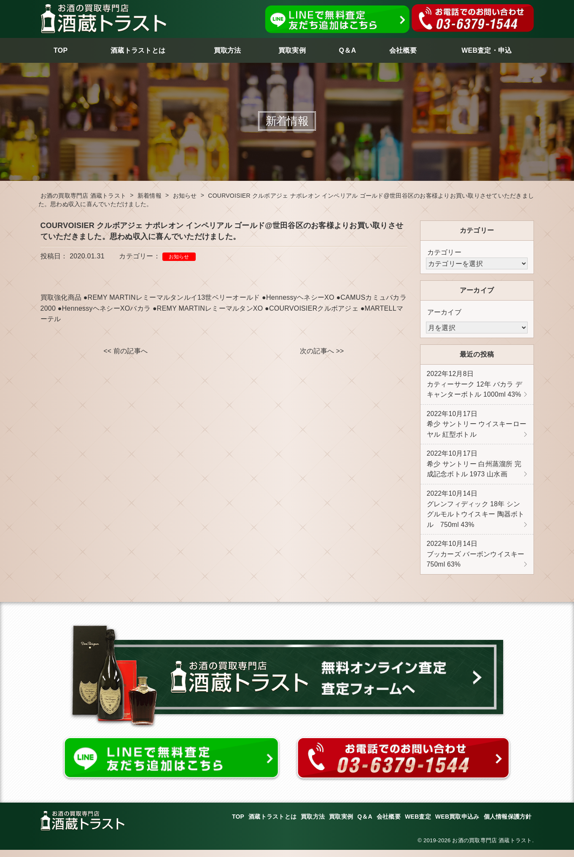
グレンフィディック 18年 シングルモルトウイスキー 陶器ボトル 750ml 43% (476, 514)
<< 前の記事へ (125, 351)
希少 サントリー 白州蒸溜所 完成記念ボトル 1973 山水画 (474, 467)
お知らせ (179, 257)
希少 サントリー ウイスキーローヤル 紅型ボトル (477, 426)
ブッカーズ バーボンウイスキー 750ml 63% (476, 560)
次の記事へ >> (321, 351)
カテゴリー (444, 252)
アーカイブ (444, 312)
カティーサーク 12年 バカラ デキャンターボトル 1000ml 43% (475, 385)
